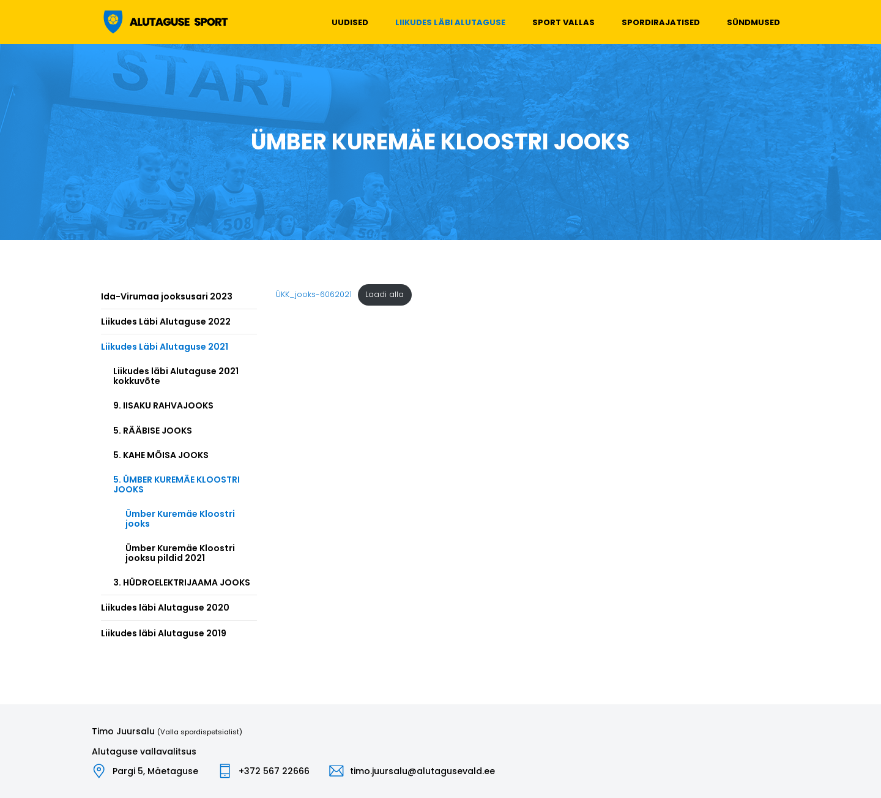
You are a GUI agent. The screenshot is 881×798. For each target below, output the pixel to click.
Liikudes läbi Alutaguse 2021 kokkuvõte (176, 376)
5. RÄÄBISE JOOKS (152, 430)
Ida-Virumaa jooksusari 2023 (166, 296)
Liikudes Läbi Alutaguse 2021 (164, 347)
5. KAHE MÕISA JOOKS (161, 455)
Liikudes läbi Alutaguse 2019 (163, 633)
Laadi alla (384, 294)
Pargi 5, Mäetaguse (155, 771)
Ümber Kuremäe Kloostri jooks (180, 519)
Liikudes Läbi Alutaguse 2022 (166, 321)
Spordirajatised (661, 22)
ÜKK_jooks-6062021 (313, 294)
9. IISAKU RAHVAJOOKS (163, 405)
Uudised (350, 22)
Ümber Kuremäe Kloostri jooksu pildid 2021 (180, 553)
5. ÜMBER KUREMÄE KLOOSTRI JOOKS (176, 484)
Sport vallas (563, 22)
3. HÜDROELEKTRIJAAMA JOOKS (181, 582)
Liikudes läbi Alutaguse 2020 (165, 607)
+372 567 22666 (274, 771)
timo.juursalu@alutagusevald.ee (422, 771)
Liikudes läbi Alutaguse (450, 22)
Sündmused (753, 22)
